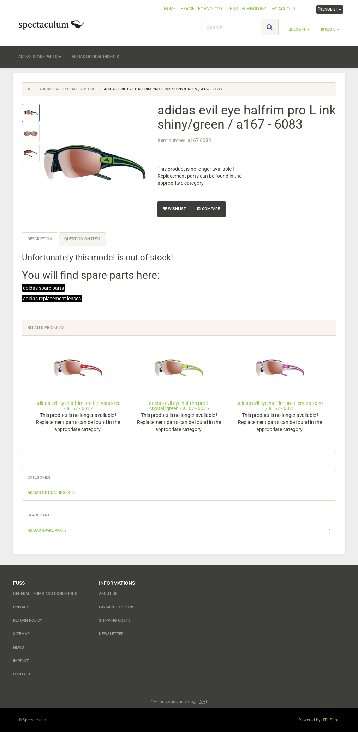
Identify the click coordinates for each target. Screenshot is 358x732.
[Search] (231, 27)
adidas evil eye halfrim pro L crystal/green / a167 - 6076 (179, 405)
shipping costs (115, 620)
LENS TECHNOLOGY (247, 8)
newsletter (111, 634)
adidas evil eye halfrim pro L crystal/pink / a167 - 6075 (280, 405)
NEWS (18, 647)
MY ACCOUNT (284, 8)
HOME (170, 8)
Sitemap (21, 634)
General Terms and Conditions (45, 593)
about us (108, 593)
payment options (117, 607)
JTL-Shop (331, 720)
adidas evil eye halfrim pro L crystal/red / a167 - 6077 (78, 405)
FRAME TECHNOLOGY (202, 8)
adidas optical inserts (95, 56)
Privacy (21, 607)
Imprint (21, 661)
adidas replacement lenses (52, 298)
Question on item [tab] (82, 239)
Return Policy (27, 620)
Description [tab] (40, 239)
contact (22, 674)
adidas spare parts (39, 56)
